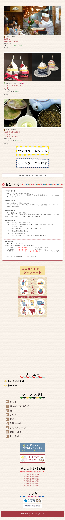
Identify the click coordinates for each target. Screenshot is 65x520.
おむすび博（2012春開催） (32, 476)
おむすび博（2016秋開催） (32, 485)
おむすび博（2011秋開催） (32, 474)
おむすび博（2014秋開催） (32, 482)
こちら (26, 256)
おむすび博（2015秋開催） (32, 483)
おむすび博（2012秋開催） (32, 478)
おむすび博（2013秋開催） (32, 480)
